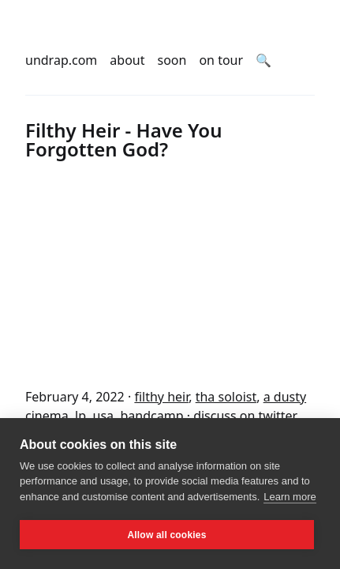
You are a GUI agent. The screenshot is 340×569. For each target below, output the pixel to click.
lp (80, 415)
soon (172, 60)
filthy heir (161, 396)
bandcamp (152, 415)
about (127, 60)
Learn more (289, 497)
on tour (221, 60)
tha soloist (226, 396)
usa (103, 415)
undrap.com (61, 60)
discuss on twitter (245, 415)
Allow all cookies (166, 535)
